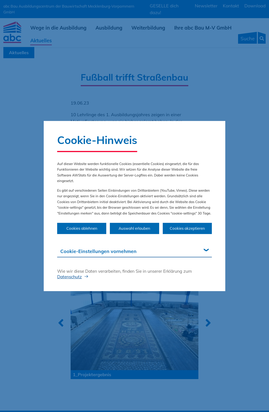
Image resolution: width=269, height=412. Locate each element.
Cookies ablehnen (81, 228)
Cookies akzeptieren (187, 228)
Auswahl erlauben (134, 228)
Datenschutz (69, 276)
